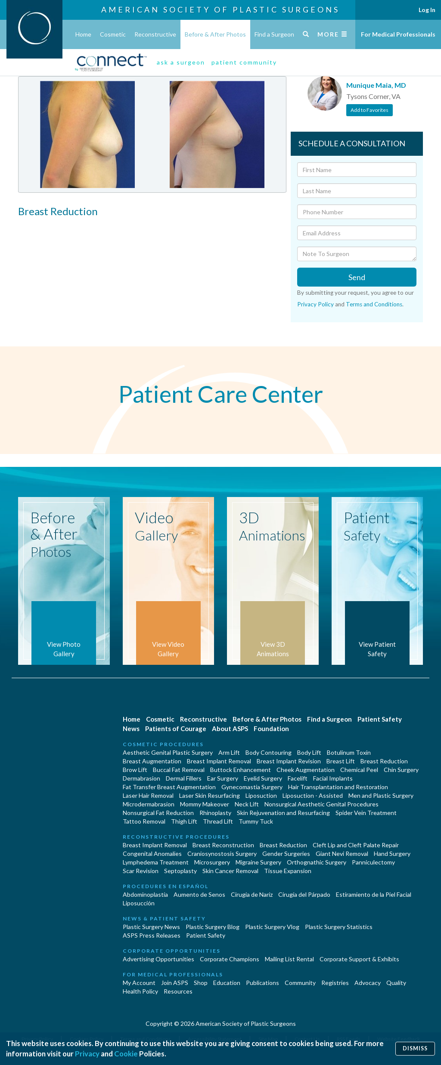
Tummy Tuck (256, 821)
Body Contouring (268, 752)
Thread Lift (218, 821)
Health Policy (140, 991)
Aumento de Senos (199, 894)
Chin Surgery (401, 769)
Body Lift (309, 752)
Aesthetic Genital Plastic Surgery (168, 752)
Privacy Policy (315, 304)
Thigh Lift (184, 821)
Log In (427, 9)
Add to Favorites (369, 110)
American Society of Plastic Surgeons (220, 9)
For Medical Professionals (398, 34)
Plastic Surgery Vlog (272, 926)
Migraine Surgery (258, 862)
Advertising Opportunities (158, 959)
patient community (244, 62)
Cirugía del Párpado (304, 894)
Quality (396, 982)
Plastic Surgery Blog (212, 926)
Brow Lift (135, 769)
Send (356, 277)
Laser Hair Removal (148, 795)
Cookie (126, 1053)
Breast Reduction (384, 761)
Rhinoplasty (215, 812)
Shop (201, 982)
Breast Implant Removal (219, 761)
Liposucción (139, 903)
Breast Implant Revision (289, 761)
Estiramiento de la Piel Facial (373, 894)
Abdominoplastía (145, 894)
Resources (178, 991)
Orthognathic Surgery (316, 862)
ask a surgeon (181, 62)
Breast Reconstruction (223, 845)
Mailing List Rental (289, 959)
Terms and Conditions (374, 304)
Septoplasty (180, 870)
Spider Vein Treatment (366, 812)
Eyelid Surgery (263, 778)
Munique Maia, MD (376, 85)
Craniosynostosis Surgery (222, 853)
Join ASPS (174, 982)
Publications (262, 982)
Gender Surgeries (286, 853)
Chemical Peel (359, 769)
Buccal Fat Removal (179, 769)
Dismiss (415, 1048)
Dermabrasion (141, 778)
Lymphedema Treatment (156, 862)
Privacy (87, 1053)
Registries (335, 982)
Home (83, 34)
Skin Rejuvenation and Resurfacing (283, 812)
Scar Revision (140, 870)
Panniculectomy (373, 862)
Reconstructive (155, 34)
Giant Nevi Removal (342, 853)
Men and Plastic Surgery (380, 795)
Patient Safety (379, 719)
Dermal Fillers (184, 778)
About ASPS (230, 728)
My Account (139, 982)
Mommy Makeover (204, 804)
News (131, 728)
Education (226, 982)
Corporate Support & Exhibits (359, 959)
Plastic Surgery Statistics (339, 926)
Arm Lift (229, 752)
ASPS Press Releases (151, 935)
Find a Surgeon (274, 34)
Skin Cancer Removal (230, 870)
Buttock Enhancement (240, 769)
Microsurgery (212, 862)
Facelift (297, 778)
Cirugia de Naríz (252, 894)
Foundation (271, 728)
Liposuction (261, 795)
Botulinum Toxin (349, 752)
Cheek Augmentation (305, 769)
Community (300, 982)
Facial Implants (333, 778)
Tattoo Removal (144, 821)
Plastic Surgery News (151, 926)
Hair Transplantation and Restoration (338, 786)
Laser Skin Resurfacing (209, 795)
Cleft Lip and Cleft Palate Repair (356, 845)
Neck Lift (247, 804)
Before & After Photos (215, 34)
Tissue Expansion (287, 870)
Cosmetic (113, 34)
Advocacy (367, 982)
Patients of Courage (175, 728)
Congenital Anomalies (152, 853)
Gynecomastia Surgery (252, 786)
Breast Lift (340, 761)
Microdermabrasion (148, 804)
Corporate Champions (229, 959)
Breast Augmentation (152, 761)
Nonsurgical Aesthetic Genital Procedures (321, 804)
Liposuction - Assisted (313, 795)
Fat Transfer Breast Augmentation (169, 786)
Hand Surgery (392, 853)
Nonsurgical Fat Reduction (158, 812)
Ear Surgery (222, 778)
